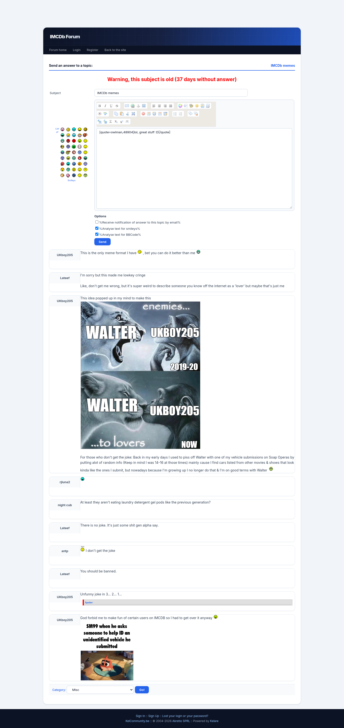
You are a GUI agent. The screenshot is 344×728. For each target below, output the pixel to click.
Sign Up (153, 716)
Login (77, 50)
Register (92, 50)
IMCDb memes (283, 65)
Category (58, 690)
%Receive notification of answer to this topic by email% (138, 222)
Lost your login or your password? (185, 716)
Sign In (140, 716)
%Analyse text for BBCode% (118, 234)
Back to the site (115, 50)
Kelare (214, 721)
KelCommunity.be (137, 721)
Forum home (58, 50)
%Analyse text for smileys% (117, 228)
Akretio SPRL (181, 721)
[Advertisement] (172, 13)
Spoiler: (89, 602)
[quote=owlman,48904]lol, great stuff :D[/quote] (194, 168)
